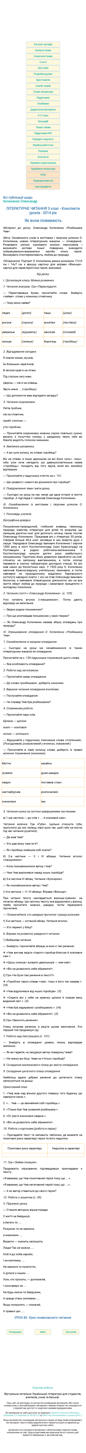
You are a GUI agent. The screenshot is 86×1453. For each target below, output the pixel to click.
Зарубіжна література (43, 168)
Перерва (43, 151)
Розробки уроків (43, 74)
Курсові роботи (43, 1387)
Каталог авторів (43, 44)
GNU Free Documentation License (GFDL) (62, 1415)
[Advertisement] (43, 20)
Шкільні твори (43, 50)
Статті (43, 62)
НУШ (43, 174)
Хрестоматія (43, 80)
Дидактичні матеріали (43, 109)
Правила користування (43, 162)
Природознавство (43, 180)
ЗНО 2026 (43, 68)
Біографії (43, 121)
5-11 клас (43, 115)
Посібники (43, 103)
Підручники (43, 97)
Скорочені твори (43, 56)
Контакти (43, 157)
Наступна (71, 1332)
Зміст (43, 1332)
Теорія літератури (43, 91)
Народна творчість (43, 139)
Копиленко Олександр (20, 201)
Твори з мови (43, 127)
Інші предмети (43, 186)
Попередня (15, 1332)
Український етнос (43, 145)
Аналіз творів (43, 85)
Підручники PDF (43, 133)
